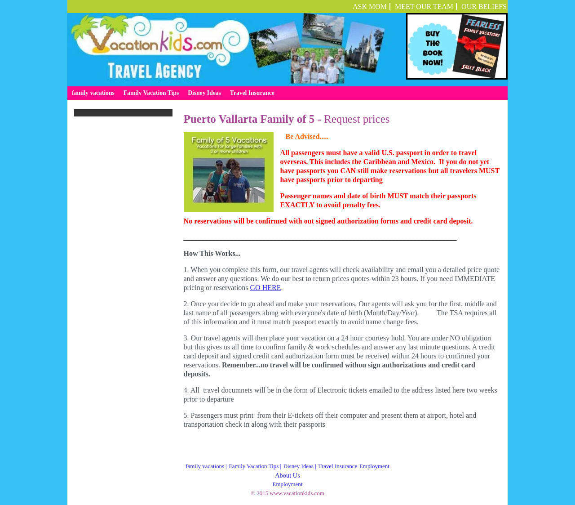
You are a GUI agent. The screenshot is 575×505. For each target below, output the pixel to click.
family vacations (205, 466)
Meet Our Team (424, 6)
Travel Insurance (337, 466)
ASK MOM (370, 6)
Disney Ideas (298, 466)
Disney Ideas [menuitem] (204, 92)
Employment (374, 466)
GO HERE (265, 287)
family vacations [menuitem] (93, 92)
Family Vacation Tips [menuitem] (151, 92)
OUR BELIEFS (484, 6)
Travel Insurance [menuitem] (252, 92)
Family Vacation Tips (254, 466)
